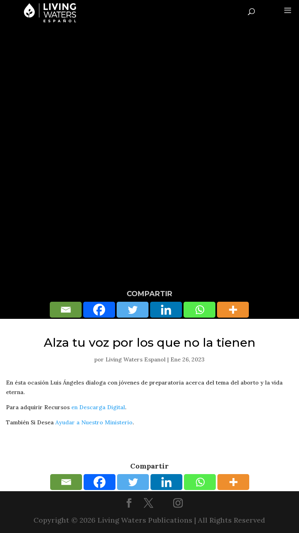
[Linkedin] (166, 310)
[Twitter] (133, 310)
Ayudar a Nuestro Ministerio (94, 422)
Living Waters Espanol (136, 359)
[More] (233, 310)
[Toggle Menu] (287, 10)
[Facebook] (99, 310)
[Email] (66, 310)
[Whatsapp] (199, 310)
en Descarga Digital (98, 407)
